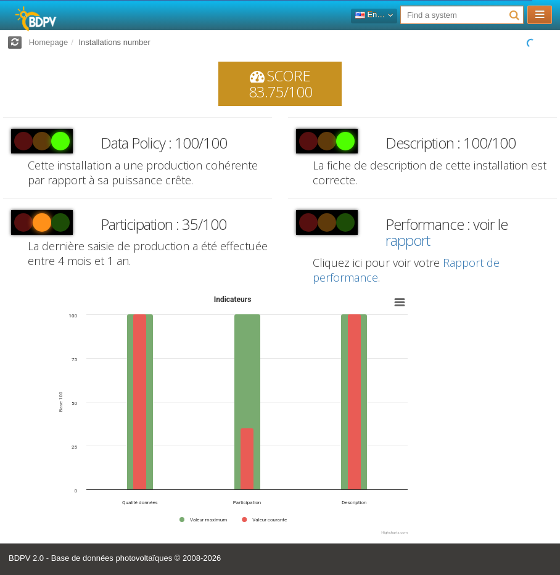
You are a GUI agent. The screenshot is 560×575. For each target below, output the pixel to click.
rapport (407, 240)
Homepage (48, 42)
